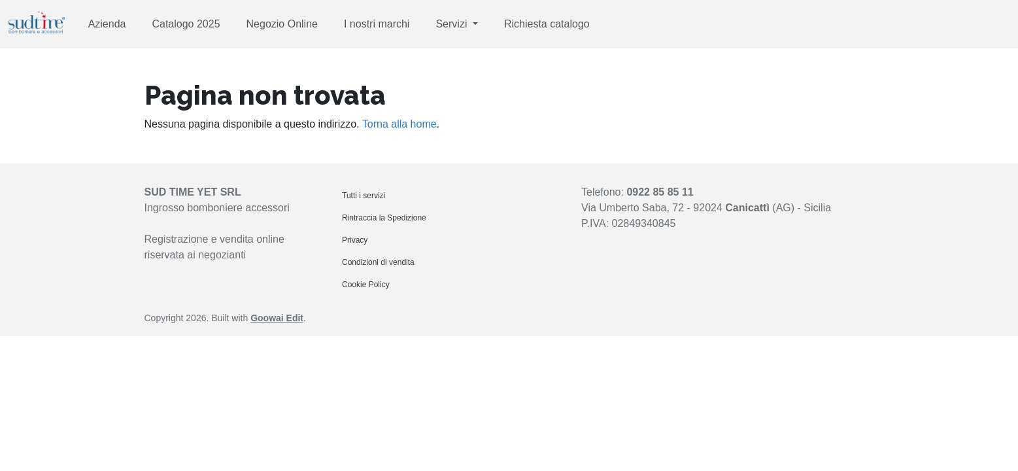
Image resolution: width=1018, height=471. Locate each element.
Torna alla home (399, 124)
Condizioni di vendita (378, 262)
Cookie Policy (366, 284)
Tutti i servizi (363, 195)
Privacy (354, 240)
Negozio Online (282, 23)
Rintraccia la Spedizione (384, 217)
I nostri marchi (376, 23)
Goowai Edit (276, 318)
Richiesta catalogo (547, 23)
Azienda (107, 23)
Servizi (452, 23)
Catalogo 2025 (186, 23)
